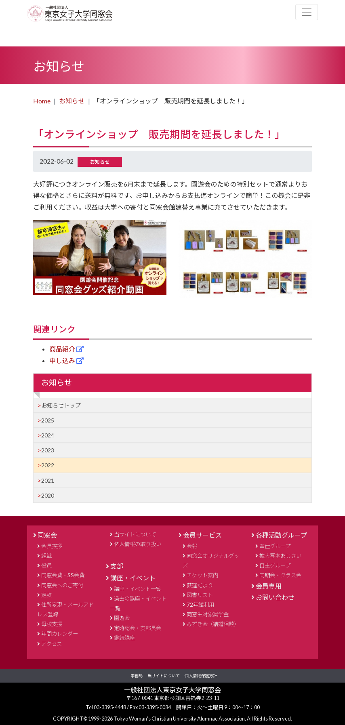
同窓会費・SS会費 (62, 575)
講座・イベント (133, 578)
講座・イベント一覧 (137, 589)
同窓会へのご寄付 (62, 585)
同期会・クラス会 (280, 575)
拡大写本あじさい (280, 556)
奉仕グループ (274, 546)
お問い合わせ (275, 597)
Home (41, 101)
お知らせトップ (61, 405)
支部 (116, 566)
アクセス (51, 644)
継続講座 (124, 638)
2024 (47, 435)
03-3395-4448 (110, 707)
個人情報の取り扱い (137, 544)
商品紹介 (62, 349)
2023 (47, 450)
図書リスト (200, 595)
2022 (47, 465)
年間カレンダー (59, 633)
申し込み (62, 360)
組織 (46, 556)
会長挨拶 (51, 546)
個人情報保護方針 (201, 675)
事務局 (136, 675)
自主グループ (274, 565)
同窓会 (47, 535)
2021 (47, 480)
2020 (47, 495)
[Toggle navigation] (306, 12)
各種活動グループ (281, 535)
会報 (192, 546)
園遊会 (122, 618)
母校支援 (51, 624)
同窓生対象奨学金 (208, 614)
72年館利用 (200, 604)
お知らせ (72, 101)
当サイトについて (135, 534)
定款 (46, 595)
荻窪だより (200, 585)
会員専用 (269, 586)
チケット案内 (202, 575)
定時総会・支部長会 (137, 628)
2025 (47, 420)
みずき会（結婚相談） (213, 624)
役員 (46, 565)
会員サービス (202, 535)
